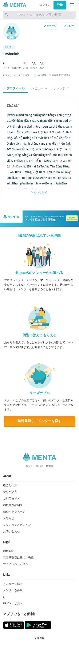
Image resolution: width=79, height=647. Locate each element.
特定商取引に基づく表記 (18, 557)
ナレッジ (61, 88)
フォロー (69, 26)
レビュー (39, 88)
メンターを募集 (13, 590)
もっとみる (39, 192)
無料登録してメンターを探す (39, 421)
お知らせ (8, 518)
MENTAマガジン (12, 603)
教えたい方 (10, 485)
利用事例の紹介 (13, 505)
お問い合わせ (11, 531)
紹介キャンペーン (14, 511)
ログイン (45, 4)
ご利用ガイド (11, 498)
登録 (60, 4)
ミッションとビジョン (17, 524)
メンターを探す (13, 583)
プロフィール (15, 88)
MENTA (41, 638)
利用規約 (8, 551)
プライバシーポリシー (17, 564)
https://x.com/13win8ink (22, 189)
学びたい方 (10, 491)
